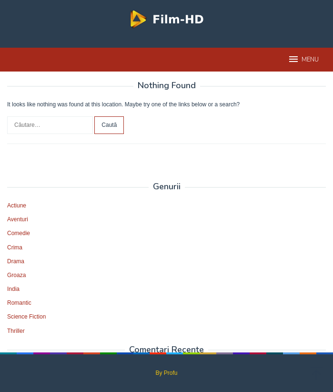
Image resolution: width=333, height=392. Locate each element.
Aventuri (17, 219)
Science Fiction (26, 316)
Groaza (16, 275)
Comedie (18, 233)
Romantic (19, 302)
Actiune (16, 205)
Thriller (16, 331)
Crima (14, 247)
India (13, 289)
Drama (15, 261)
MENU (303, 59)
